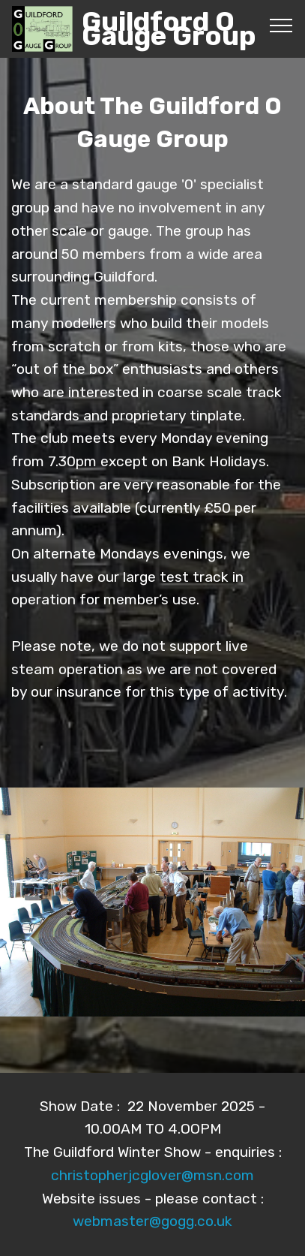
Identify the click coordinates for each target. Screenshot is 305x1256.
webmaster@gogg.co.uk (152, 1221)
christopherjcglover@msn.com (152, 1175)
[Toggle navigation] (281, 25)
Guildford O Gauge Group (169, 28)
